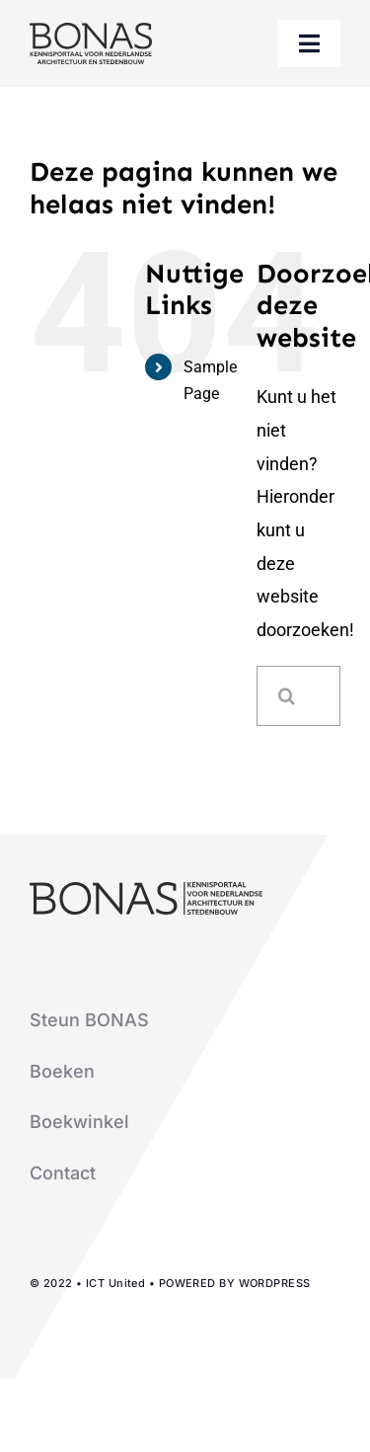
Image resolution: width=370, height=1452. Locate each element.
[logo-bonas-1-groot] (91, 31)
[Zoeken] (287, 696)
